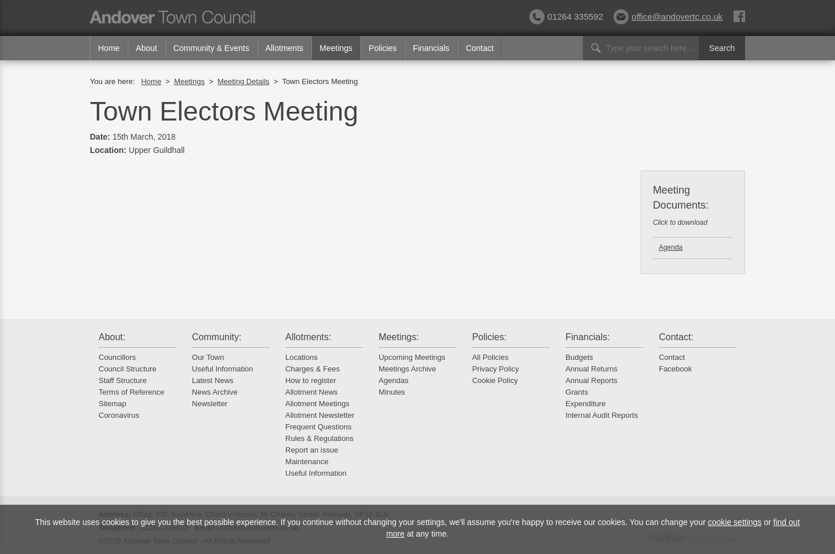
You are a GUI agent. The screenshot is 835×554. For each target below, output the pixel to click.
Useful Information (222, 369)
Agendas (393, 380)
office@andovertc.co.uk (668, 16)
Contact (479, 48)
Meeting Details (243, 81)
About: (112, 337)
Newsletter (209, 403)
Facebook (675, 369)
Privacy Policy (495, 369)
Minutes (392, 392)
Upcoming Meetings (412, 357)
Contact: (676, 337)
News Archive (215, 392)
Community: (216, 337)
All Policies (490, 357)
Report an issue (311, 450)
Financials (431, 48)
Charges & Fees (312, 369)
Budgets (579, 357)
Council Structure (128, 369)
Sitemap (112, 403)
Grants (576, 392)
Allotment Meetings (317, 403)
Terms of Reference (131, 392)
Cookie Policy (495, 380)
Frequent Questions (318, 426)
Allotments (284, 48)
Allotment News (311, 392)
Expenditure (585, 403)
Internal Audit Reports (601, 415)
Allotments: (308, 337)
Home (108, 48)
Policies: (489, 337)
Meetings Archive (407, 369)
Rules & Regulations (319, 438)
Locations (301, 357)
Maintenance (306, 461)
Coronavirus (119, 415)
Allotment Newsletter (319, 415)
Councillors (117, 357)
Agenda (670, 247)
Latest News (213, 380)
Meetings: (399, 337)
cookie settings (735, 522)
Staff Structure (123, 380)
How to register (310, 380)
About (146, 48)
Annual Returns (591, 369)
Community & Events (211, 48)
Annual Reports (591, 380)
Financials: (587, 337)
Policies (383, 48)
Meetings (336, 48)
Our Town (208, 357)
